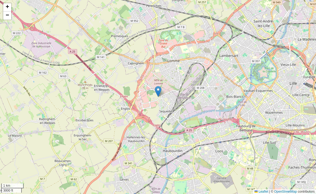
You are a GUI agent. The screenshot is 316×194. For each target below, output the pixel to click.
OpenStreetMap (285, 191)
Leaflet (261, 191)
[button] (158, 91)
